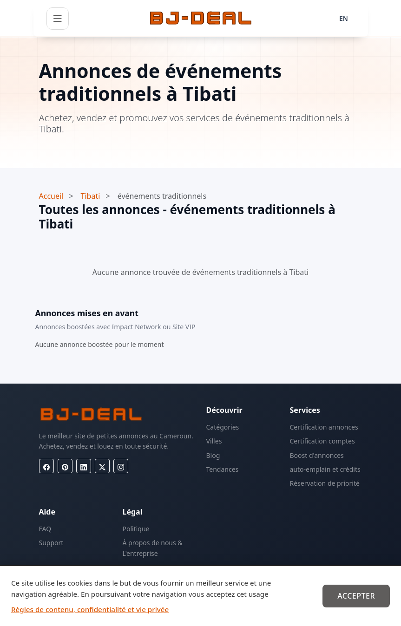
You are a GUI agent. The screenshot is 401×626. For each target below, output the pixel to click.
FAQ (45, 528)
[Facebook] (46, 466)
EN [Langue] (343, 18)
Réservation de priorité (325, 483)
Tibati (90, 196)
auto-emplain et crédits (325, 469)
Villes (214, 441)
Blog (213, 455)
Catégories (222, 427)
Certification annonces (324, 427)
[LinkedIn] (83, 466)
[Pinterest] (65, 466)
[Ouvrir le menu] (57, 18)
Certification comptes (322, 441)
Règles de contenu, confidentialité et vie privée (90, 609)
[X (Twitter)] (102, 466)
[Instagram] (120, 466)
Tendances (222, 469)
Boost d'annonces (317, 455)
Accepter (356, 596)
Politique (136, 528)
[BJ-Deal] (200, 18)
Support (51, 542)
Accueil (51, 196)
